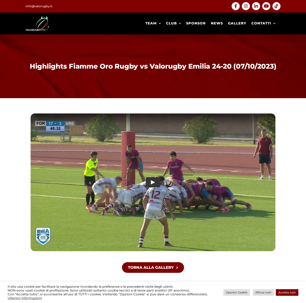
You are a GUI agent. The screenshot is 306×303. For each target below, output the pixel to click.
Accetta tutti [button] (287, 292)
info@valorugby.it (39, 6)
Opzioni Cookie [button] (236, 292)
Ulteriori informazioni (25, 298)
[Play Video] (153, 182)
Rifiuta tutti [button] (263, 292)
